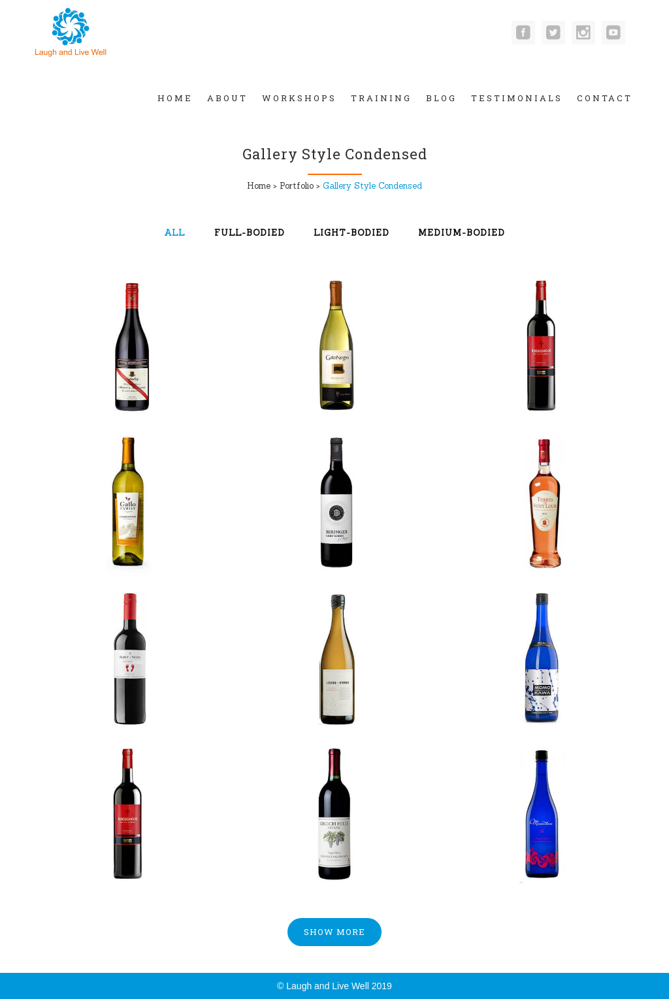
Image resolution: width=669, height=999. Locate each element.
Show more (334, 932)
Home (258, 185)
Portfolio (297, 185)
